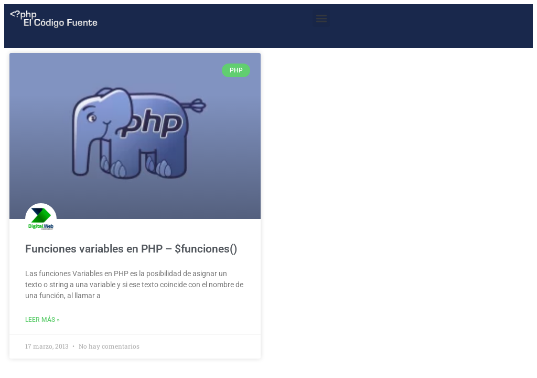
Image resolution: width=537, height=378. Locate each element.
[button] (321, 18)
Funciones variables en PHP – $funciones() (131, 249)
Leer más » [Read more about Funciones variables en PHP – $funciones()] (42, 319)
